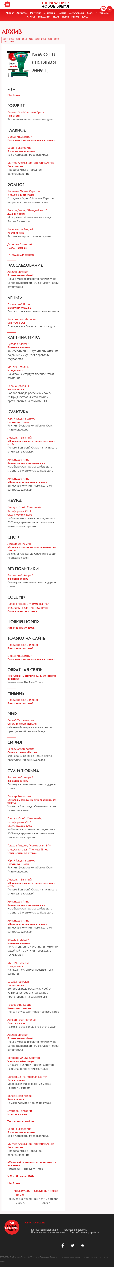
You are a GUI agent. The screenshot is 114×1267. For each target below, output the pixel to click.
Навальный (44, 16)
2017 (5, 39)
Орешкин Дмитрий (19, 136)
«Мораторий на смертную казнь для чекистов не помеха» (31, 677)
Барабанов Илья (18, 386)
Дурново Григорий (19, 244)
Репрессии (49, 13)
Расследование (76, 13)
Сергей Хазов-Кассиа (20, 720)
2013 (30, 39)
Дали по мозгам (16, 213)
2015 (18, 39)
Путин (65, 16)
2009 (56, 39)
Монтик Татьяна (18, 367)
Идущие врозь (15, 370)
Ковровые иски (15, 232)
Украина (104, 13)
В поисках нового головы (21, 151)
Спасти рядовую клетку (19, 514)
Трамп (56, 16)
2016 (11, 39)
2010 (50, 39)
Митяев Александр (19, 162)
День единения (15, 166)
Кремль (75, 16)
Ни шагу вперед (15, 389)
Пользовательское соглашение (48, 1232)
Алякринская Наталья (21, 319)
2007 (11, 41)
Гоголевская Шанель (18, 422)
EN (103, 9)
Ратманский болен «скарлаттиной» (26, 463)
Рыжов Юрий (16, 112)
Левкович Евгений (19, 437)
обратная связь (35, 1222)
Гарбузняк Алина (43, 162)
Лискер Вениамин (19, 543)
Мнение (9, 13)
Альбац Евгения (17, 272)
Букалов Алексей (18, 344)
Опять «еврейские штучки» (22, 611)
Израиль (30, 16)
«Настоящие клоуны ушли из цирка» (27, 482)
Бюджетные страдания (19, 307)
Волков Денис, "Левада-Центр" (27, 210)
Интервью (35, 13)
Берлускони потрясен (18, 347)
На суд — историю (17, 247)
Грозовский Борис (19, 304)
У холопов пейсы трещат (20, 194)
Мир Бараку (13, 95)
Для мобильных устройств (84, 1232)
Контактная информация (44, 1229)
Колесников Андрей (20, 229)
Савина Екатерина (19, 147)
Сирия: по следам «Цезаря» (22, 723)
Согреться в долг (16, 322)
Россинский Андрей (20, 575)
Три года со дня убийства (20, 254)
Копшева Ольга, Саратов (23, 191)
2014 (24, 39)
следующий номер (46, 1191)
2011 (43, 39)
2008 (5, 41)
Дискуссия (21, 13)
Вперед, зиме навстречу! (20, 648)
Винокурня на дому (17, 578)
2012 (37, 39)
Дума (85, 16)
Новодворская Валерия (22, 645)
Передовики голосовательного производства (31, 140)
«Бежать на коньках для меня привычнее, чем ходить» (32, 549)
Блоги (90, 13)
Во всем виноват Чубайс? (20, 275)
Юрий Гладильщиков (21, 418)
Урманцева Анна (18, 459)
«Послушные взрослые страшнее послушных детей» (31, 443)
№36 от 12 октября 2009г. (21, 627)
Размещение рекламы (75, 1229)
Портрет (61, 13)
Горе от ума (13, 115)
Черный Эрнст (34, 112)
